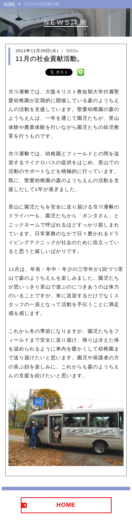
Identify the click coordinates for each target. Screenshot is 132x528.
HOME (9, 4)
